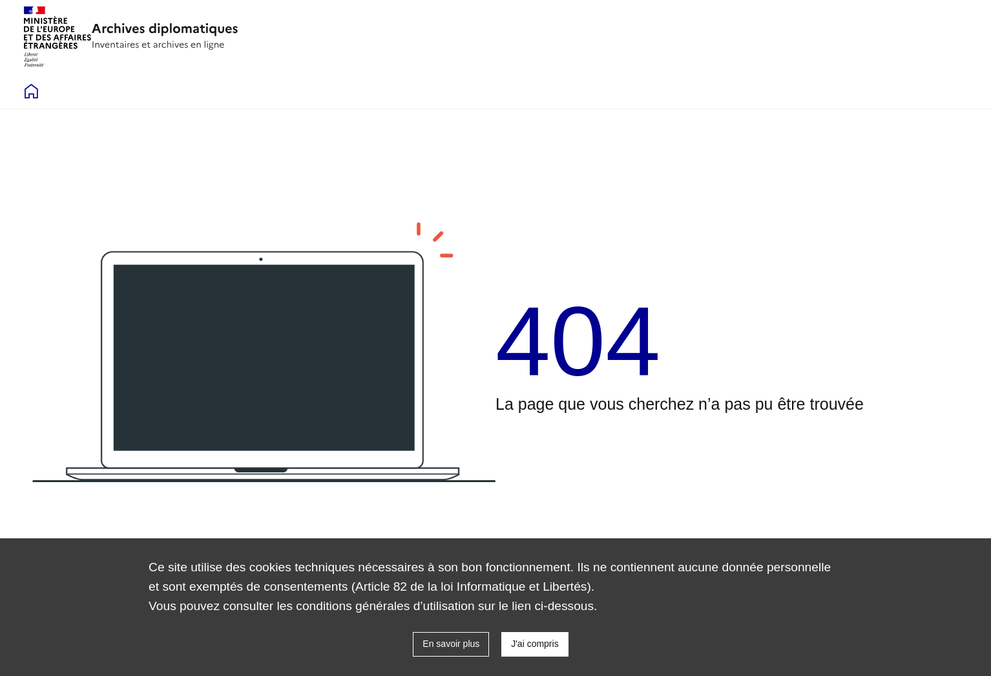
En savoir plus (450, 644)
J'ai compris (534, 644)
